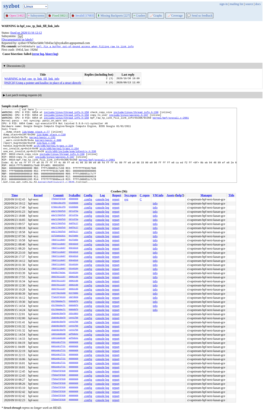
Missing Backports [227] (113, 15)
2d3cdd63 (73, 313)
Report (116, 195)
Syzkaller (75, 195)
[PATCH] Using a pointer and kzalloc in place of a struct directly (42, 82)
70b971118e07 (58, 240)
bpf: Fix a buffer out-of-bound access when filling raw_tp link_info (85, 46)
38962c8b (73, 277)
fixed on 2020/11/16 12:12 (26, 32)
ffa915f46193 (58, 297)
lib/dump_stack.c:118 (51, 140)
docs (258, 4)
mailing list (236, 4)
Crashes (139, 15)
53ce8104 (73, 264)
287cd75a (73, 211)
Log (102, 195)
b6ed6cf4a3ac (58, 273)
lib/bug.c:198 (46, 150)
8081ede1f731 (58, 342)
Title (231, 195)
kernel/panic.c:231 (42, 143)
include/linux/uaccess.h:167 (128, 116)
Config (88, 195)
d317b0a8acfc (58, 301)
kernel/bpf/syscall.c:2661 (171, 120)
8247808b (73, 293)
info (155, 203)
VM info (158, 195)
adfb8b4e (73, 334)
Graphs (156, 15)
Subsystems (36, 15)
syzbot (11, 5)
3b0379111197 (58, 277)
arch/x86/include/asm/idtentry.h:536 (70, 160)
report (115, 199)
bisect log (51, 53)
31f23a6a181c (58, 236)
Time (14, 195)
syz (126, 199)
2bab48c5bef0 (58, 313)
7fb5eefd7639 (58, 199)
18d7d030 (73, 297)
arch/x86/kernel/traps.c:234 (53, 153)
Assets (170, 195)
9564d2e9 (73, 244)
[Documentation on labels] (17, 39)
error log (38, 53)
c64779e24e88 (58, 293)
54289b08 (73, 203)
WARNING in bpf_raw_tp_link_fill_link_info (31, 78)
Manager (206, 195)
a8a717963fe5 (58, 211)
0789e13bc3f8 (58, 203)
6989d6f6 (73, 301)
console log (102, 199)
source (249, 4)
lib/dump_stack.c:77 (36, 136)
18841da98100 (58, 334)
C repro (145, 195)
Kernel (38, 195)
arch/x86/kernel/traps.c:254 (59, 156)
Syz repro (130, 195)
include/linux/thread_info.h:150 (66, 113)
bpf (20, 36)
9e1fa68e (73, 236)
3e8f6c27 (73, 223)
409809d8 (73, 199)
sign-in (223, 4)
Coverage (175, 15)
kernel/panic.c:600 (48, 146)
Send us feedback (199, 15)
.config (88, 199)
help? (179, 195)
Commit (58, 195)
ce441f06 (73, 318)
